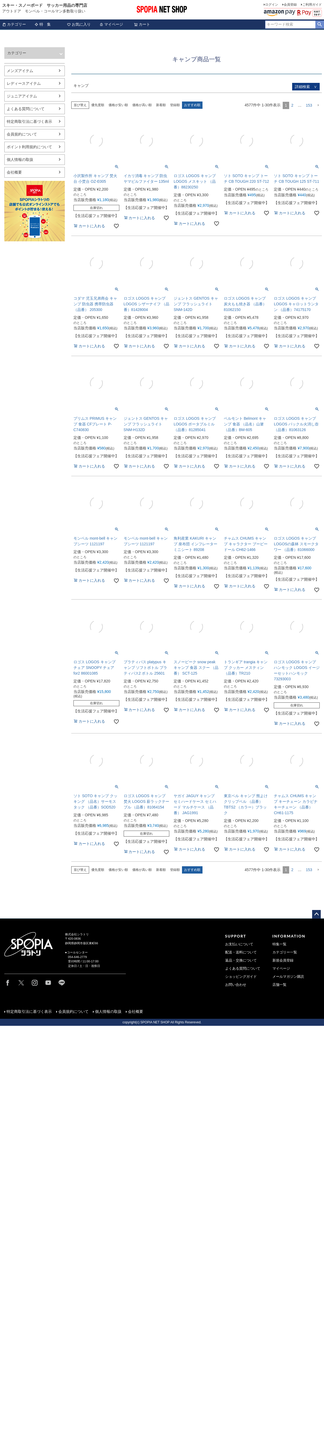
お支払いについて (239, 944)
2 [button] (292, 105)
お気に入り (79, 24)
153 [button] (309, 105)
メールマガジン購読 (288, 977)
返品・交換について (241, 960)
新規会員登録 (282, 960)
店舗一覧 (279, 985)
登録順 (175, 105)
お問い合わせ (235, 985)
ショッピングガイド (241, 977)
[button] (318, 105)
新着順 (161, 105)
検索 (319, 24)
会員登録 (290, 4)
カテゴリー (14, 24)
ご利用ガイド (312, 4)
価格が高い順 (142, 105)
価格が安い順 (118, 105)
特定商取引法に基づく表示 (30, 1012)
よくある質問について (242, 968)
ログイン (271, 4)
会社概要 (136, 1012)
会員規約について (75, 1012)
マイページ (111, 24)
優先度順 (97, 105)
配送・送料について (241, 952)
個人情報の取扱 (109, 1012)
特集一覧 (279, 944)
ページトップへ (316, 914)
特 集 (43, 24)
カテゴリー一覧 (284, 952)
